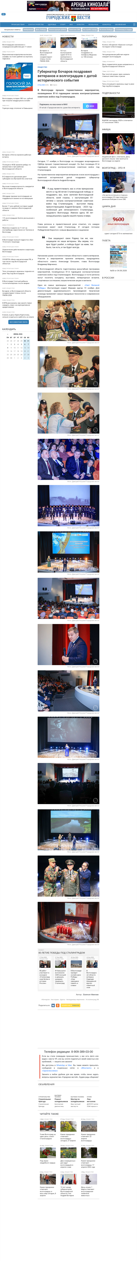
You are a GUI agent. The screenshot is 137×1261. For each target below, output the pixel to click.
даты (63, 999)
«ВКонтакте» (86, 1068)
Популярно (109, 36)
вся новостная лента (18, 322)
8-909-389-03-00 (82, 1051)
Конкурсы (106, 24)
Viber (70, 1065)
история (55, 999)
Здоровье (52, 24)
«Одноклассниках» (50, 1071)
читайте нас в (70, 1005)
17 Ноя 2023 (41, 85)
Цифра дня (109, 206)
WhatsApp (61, 1065)
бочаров (46, 999)
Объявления (120, 24)
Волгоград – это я (113, 168)
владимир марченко (76, 999)
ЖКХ (71, 24)
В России (108, 277)
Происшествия (17, 24)
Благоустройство (36, 24)
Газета (106, 240)
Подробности (111, 93)
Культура (80, 24)
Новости (8, 36)
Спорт (62, 24)
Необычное (93, 24)
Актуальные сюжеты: (12, 30)
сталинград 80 (93, 999)
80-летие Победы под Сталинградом (62, 952)
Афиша (106, 129)
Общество (42, 67)
